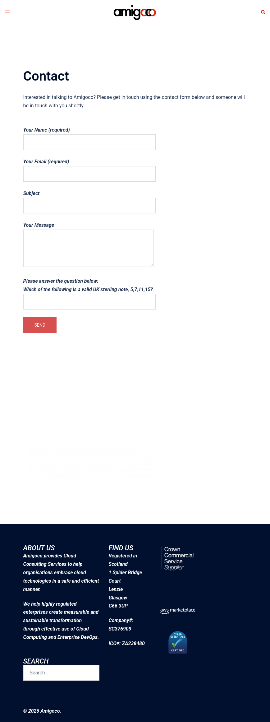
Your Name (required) (89, 136)
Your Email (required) (89, 168)
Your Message (88, 245)
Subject (89, 199)
